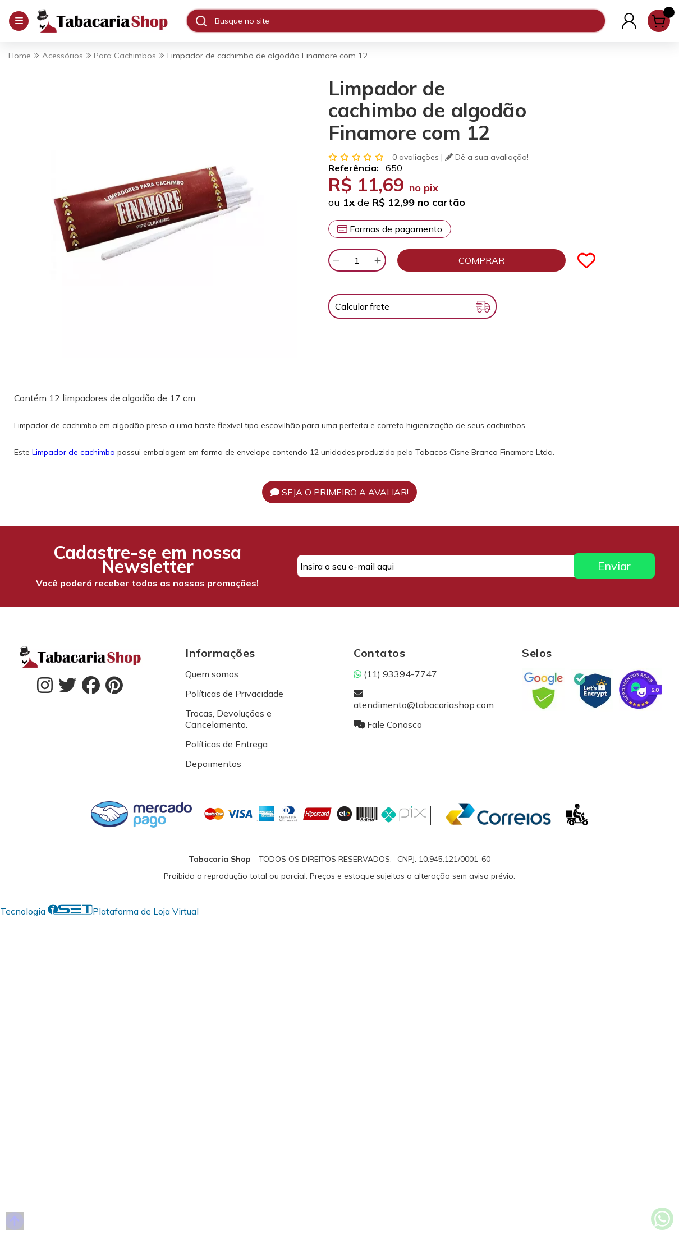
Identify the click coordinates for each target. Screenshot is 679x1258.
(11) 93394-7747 (395, 673)
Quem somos (211, 673)
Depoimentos (213, 763)
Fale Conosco (388, 724)
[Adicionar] (377, 260)
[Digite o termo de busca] (409, 21)
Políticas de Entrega (226, 744)
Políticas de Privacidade (234, 693)
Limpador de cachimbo (73, 452)
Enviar (614, 566)
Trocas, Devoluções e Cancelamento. (228, 719)
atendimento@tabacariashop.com (424, 699)
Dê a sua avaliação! (487, 157)
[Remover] (336, 260)
